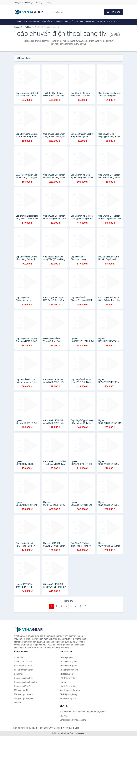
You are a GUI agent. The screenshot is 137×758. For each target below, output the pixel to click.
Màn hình (47, 22)
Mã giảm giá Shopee (23, 698)
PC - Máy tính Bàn (85, 22)
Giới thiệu (39, 2)
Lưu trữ (69, 22)
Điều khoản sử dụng (23, 666)
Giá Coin (75, 728)
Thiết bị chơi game (68, 666)
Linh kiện (112, 22)
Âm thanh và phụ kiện (70, 690)
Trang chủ (18, 2)
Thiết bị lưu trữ (66, 674)
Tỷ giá (31, 728)
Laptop (101, 22)
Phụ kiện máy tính (68, 698)
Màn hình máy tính (68, 661)
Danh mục (29, 2)
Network (34, 22)
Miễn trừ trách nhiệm (23, 670)
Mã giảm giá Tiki (21, 690)
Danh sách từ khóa (22, 686)
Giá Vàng (58, 728)
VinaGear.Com (67, 733)
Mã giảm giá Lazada (23, 694)
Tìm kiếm (113, 12)
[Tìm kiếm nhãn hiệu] (77, 12)
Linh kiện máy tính (68, 686)
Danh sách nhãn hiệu (23, 678)
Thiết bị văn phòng (68, 694)
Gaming (58, 22)
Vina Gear (80, 733)
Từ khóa (28, 27)
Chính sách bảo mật (23, 661)
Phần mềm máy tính (69, 670)
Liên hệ (48, 2)
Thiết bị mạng (66, 657)
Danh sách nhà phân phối (25, 682)
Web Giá (66, 728)
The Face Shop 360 (43, 728)
